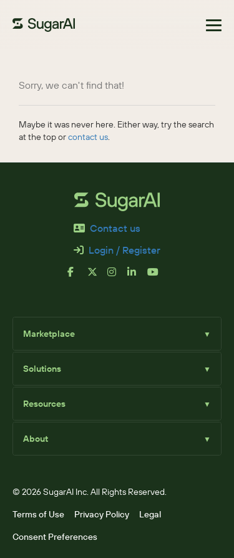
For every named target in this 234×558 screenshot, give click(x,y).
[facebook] (77, 277)
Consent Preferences (54, 536)
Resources (117, 403)
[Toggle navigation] (214, 25)
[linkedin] (137, 277)
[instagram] (117, 277)
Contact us (107, 228)
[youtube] (157, 277)
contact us (88, 136)
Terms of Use (38, 514)
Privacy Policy (101, 514)
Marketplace (117, 333)
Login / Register (117, 250)
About (117, 438)
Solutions (117, 368)
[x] (97, 277)
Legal (150, 514)
